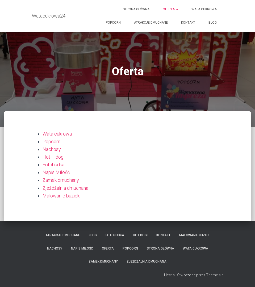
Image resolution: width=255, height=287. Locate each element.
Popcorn (113, 22)
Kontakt (188, 22)
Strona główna (136, 9)
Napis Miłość (56, 172)
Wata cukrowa (204, 9)
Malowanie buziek (61, 196)
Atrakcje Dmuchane (151, 22)
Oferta (170, 9)
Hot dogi (140, 235)
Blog (212, 22)
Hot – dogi (54, 157)
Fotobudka (53, 164)
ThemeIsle (214, 275)
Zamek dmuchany (61, 180)
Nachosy (52, 149)
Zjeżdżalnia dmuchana (65, 188)
